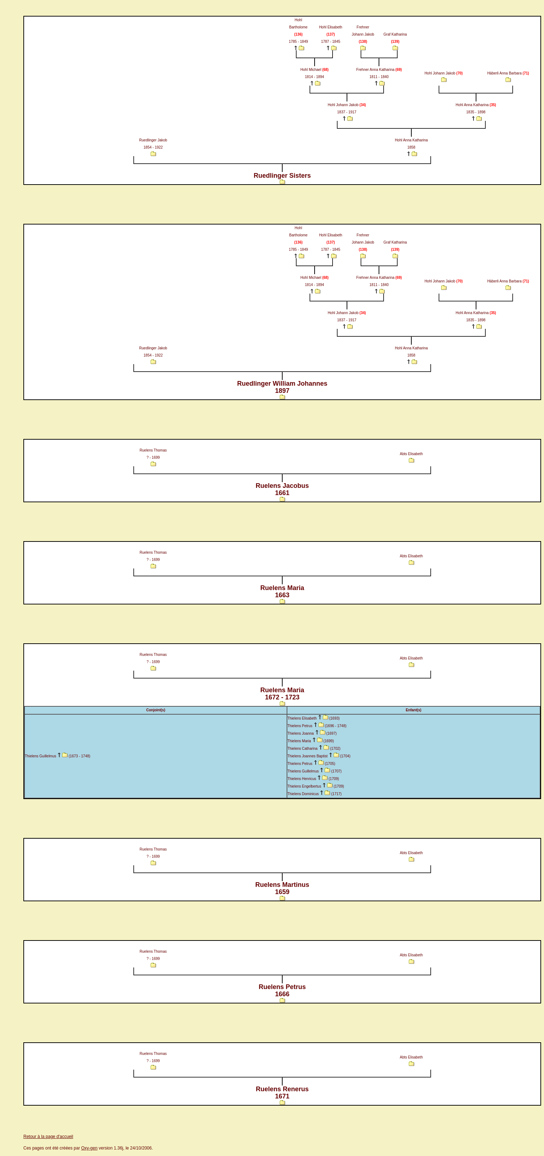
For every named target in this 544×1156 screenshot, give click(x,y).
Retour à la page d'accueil (48, 1136)
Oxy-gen (89, 1148)
